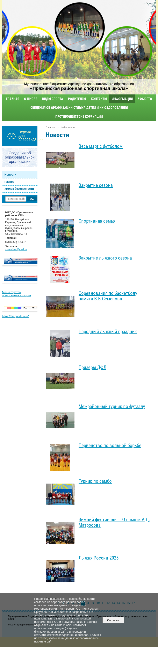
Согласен (113, 620)
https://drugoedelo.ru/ (15, 316)
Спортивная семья (97, 221)
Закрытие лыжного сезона (105, 258)
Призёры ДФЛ (92, 367)
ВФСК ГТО (145, 99)
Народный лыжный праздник (108, 331)
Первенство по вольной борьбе (110, 445)
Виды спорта (52, 99)
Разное (9, 181)
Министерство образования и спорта (16, 294)
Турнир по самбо (95, 481)
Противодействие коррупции (79, 116)
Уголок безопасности (19, 188)
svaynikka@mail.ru (16, 249)
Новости (10, 174)
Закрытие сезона (96, 185)
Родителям (77, 99)
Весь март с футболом (101, 146)
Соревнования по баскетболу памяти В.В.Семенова (108, 296)
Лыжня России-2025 (98, 558)
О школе (30, 99)
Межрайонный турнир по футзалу (112, 406)
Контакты (99, 99)
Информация (122, 99)
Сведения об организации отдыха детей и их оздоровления (79, 108)
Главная (12, 99)
